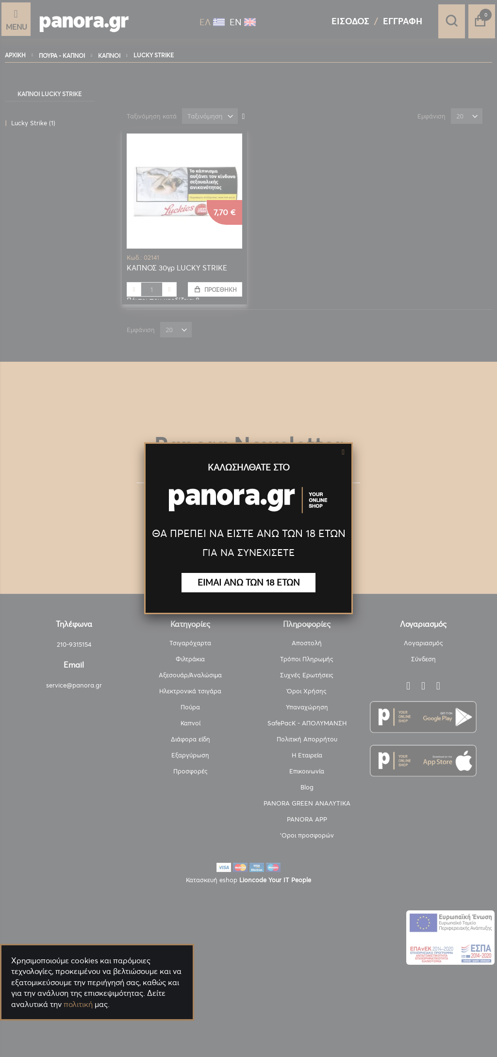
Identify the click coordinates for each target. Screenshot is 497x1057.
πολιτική (78, 1004)
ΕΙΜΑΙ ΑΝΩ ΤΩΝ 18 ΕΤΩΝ (249, 582)
